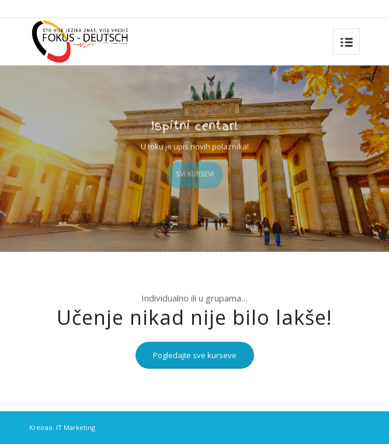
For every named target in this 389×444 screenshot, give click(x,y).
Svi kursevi (195, 172)
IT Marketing (75, 427)
